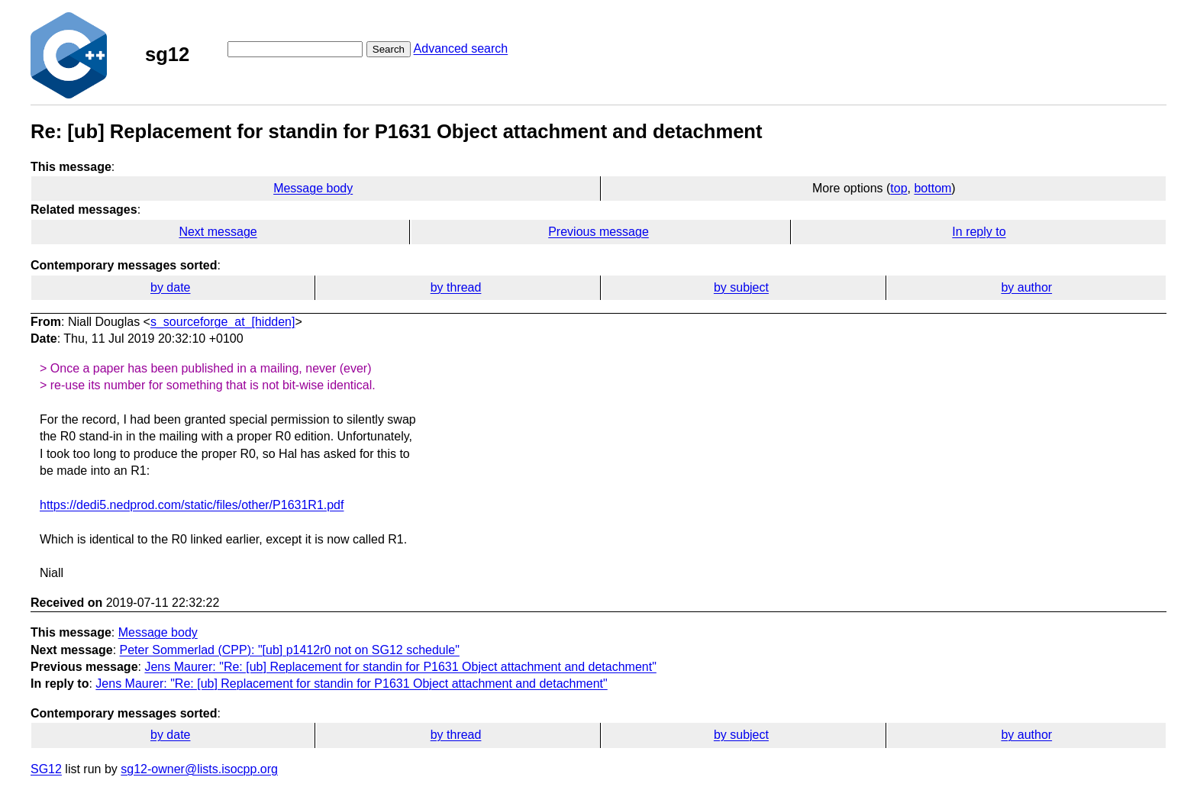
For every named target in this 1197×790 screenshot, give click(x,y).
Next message (217, 231)
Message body (313, 188)
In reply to (978, 231)
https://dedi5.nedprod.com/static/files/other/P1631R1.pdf (192, 504)
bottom (932, 188)
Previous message (598, 231)
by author (1026, 287)
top (898, 188)
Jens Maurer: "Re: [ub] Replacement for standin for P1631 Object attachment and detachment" (400, 666)
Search (389, 49)
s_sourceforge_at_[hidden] (222, 321)
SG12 (46, 769)
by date (170, 287)
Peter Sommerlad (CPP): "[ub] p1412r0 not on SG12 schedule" (290, 649)
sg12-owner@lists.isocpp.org (199, 769)
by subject (741, 287)
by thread (456, 287)
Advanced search (461, 48)
